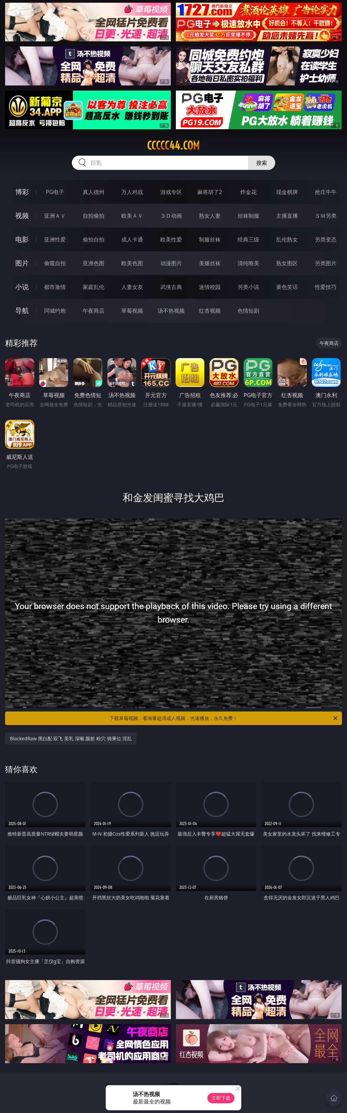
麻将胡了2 (209, 192)
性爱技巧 (325, 287)
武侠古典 (171, 287)
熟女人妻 (210, 215)
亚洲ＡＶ (55, 215)
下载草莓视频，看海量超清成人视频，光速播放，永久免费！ (224, 718)
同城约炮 (55, 310)
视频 (22, 215)
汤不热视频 (171, 310)
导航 (22, 310)
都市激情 (55, 287)
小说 (22, 286)
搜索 (261, 163)
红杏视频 (210, 310)
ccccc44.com (173, 145)
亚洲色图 (93, 263)
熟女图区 (287, 263)
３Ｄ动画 (171, 215)
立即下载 (220, 1098)
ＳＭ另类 (325, 215)
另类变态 (325, 239)
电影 (22, 239)
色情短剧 (248, 310)
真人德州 (93, 192)
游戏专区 (171, 192)
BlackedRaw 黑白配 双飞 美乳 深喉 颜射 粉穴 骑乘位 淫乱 (71, 738)
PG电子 (55, 192)
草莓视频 (132, 310)
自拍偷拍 (93, 215)
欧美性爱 (171, 239)
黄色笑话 (287, 287)
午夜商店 (93, 310)
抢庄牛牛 (325, 192)
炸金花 (248, 192)
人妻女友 (132, 287)
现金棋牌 (287, 192)
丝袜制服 (248, 215)
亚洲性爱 (55, 239)
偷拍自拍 (93, 239)
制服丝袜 (210, 239)
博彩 (22, 191)
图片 (22, 263)
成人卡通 (132, 239)
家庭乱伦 (93, 287)
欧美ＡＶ (132, 215)
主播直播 (287, 215)
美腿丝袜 (210, 263)
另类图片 (325, 263)
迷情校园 (210, 287)
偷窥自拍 (55, 263)
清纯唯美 (248, 263)
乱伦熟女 (287, 239)
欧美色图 (132, 263)
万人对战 (132, 192)
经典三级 (248, 239)
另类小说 (248, 287)
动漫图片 (171, 263)
